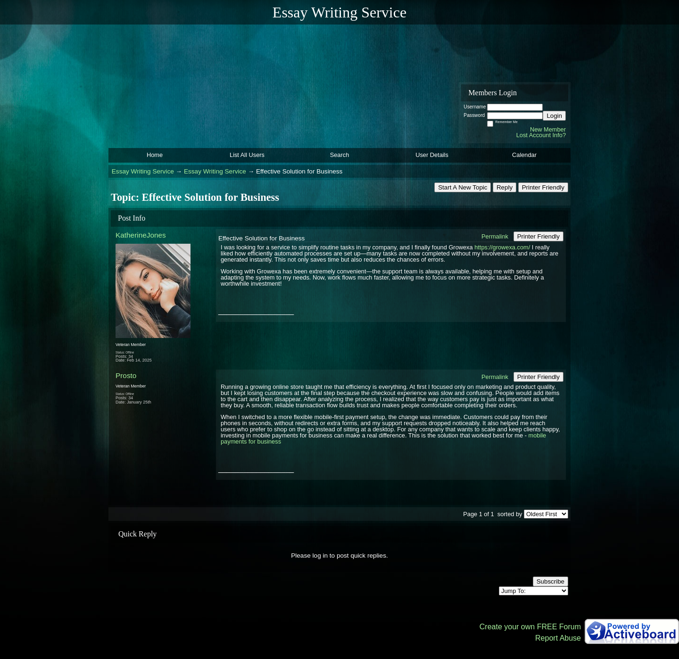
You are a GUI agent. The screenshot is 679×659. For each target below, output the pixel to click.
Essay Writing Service (143, 171)
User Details (431, 154)
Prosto (126, 375)
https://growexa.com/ (502, 247)
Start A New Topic (462, 187)
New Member (548, 129)
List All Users (247, 154)
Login (554, 115)
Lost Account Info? (541, 135)
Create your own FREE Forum (530, 627)
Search (339, 154)
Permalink (494, 236)
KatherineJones (141, 235)
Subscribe (550, 581)
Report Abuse (558, 638)
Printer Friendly (543, 187)
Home (155, 154)
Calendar (524, 154)
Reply (505, 187)
